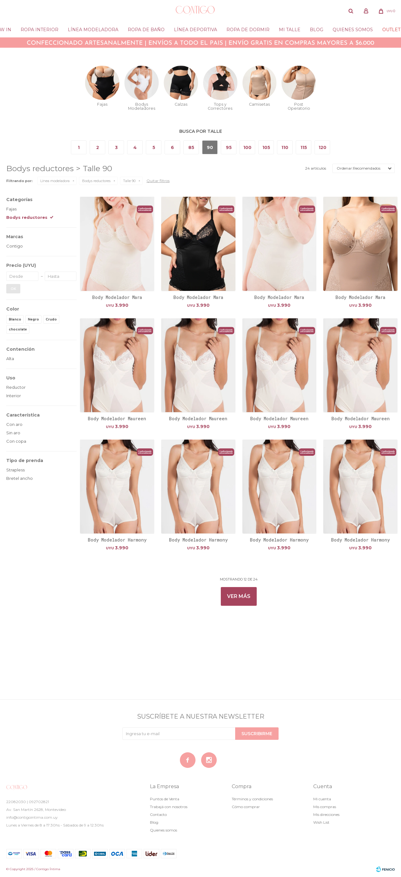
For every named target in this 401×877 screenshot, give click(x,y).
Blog (316, 29)
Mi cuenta (322, 799)
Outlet (391, 29)
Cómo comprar (246, 806)
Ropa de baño (146, 29)
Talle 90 (129, 181)
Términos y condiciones (252, 799)
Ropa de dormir (248, 29)
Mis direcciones (326, 814)
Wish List (321, 822)
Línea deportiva (195, 29)
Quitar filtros (158, 180)
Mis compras (324, 806)
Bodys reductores (96, 181)
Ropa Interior (39, 29)
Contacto (158, 814)
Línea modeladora (93, 29)
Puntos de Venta (164, 799)
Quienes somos (353, 29)
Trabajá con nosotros (168, 806)
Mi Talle (289, 29)
